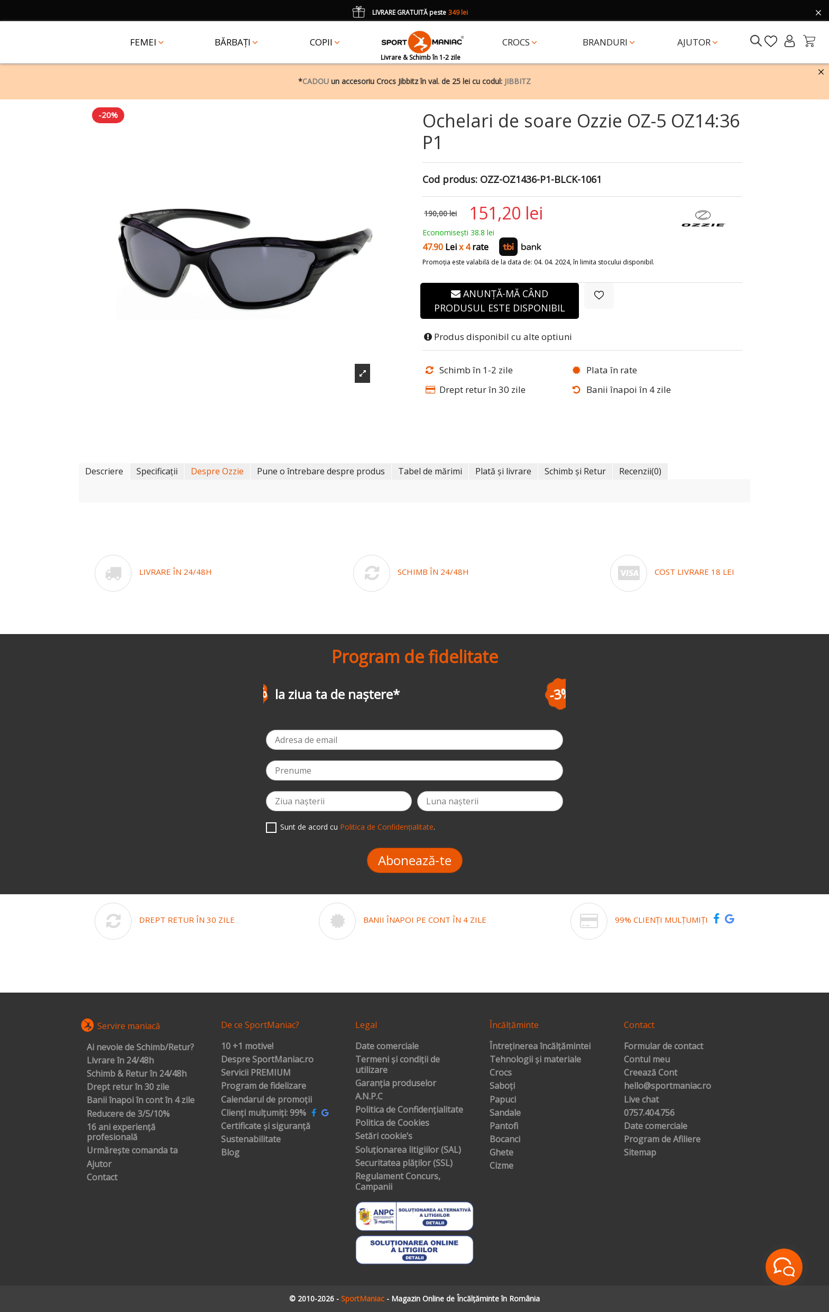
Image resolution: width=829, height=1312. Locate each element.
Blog (230, 1153)
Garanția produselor (395, 1083)
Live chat (641, 1100)
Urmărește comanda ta (132, 1150)
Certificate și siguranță (265, 1126)
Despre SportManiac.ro (267, 1059)
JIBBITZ (517, 81)
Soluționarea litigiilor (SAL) (408, 1150)
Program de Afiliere (662, 1139)
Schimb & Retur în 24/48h (137, 1074)
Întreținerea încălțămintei (540, 1046)
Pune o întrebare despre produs (321, 471)
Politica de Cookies (392, 1123)
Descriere (104, 471)
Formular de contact (663, 1046)
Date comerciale (387, 1046)
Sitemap (640, 1153)
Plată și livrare (503, 471)
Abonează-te (415, 860)
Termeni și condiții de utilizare (397, 1064)
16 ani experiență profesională (121, 1132)
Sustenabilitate (251, 1139)
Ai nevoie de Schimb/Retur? (140, 1047)
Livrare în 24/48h (120, 1061)
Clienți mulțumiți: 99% (263, 1113)
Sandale (505, 1113)
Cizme (501, 1166)
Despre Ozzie (217, 471)
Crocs (501, 1073)
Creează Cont (650, 1073)
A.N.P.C (369, 1096)
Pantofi (504, 1126)
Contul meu (647, 1059)
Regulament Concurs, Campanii (397, 1181)
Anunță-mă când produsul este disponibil (499, 300)
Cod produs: (449, 180)
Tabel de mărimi (430, 471)
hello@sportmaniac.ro (667, 1086)
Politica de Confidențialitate (387, 827)
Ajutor (99, 1164)
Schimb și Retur (575, 471)
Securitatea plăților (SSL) (404, 1163)
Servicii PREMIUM (256, 1073)
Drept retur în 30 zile (128, 1087)
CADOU (315, 81)
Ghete (501, 1153)
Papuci (503, 1100)
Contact (102, 1177)
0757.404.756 (649, 1113)
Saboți (502, 1086)
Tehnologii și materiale (535, 1059)
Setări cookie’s (383, 1136)
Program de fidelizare (263, 1086)
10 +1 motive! (247, 1046)
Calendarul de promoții (266, 1100)
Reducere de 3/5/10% (128, 1114)
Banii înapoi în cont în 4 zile (141, 1100)
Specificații (157, 471)
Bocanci (505, 1139)
